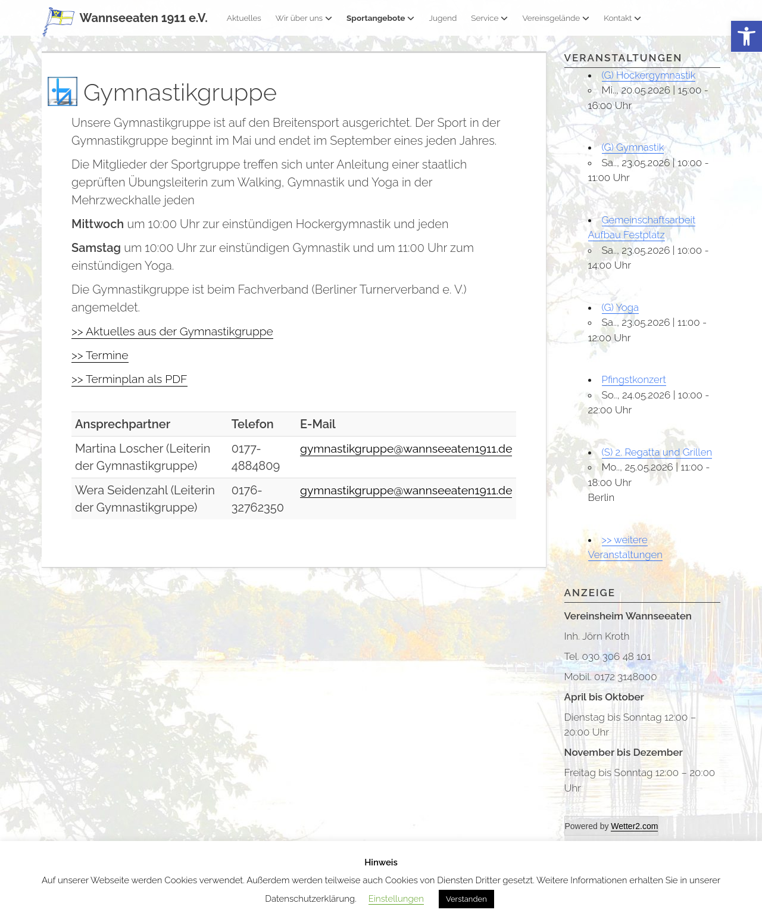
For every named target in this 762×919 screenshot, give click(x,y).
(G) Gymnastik (634, 147)
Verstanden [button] (466, 899)
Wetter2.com (634, 826)
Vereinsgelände (555, 18)
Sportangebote (380, 18)
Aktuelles (244, 18)
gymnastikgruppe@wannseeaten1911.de (403, 448)
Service (489, 18)
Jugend (443, 18)
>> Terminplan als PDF (131, 379)
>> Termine (100, 355)
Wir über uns (304, 18)
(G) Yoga (620, 307)
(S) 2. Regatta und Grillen (658, 452)
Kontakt (622, 18)
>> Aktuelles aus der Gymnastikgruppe (175, 331)
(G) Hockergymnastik (649, 75)
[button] (746, 36)
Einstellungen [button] (396, 898)
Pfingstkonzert (634, 379)
